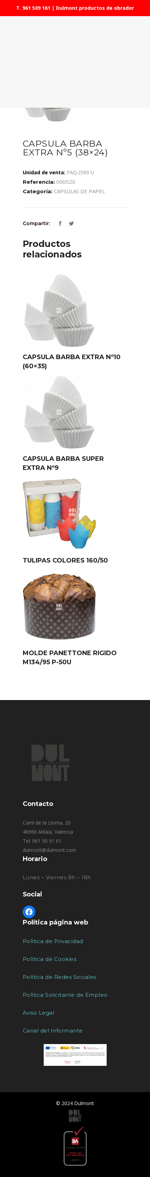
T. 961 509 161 (33, 8)
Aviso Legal (39, 1012)
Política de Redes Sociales (59, 977)
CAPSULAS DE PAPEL (79, 191)
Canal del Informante (53, 1030)
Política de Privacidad (53, 941)
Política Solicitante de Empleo (65, 994)
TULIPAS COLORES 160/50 (65, 560)
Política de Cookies (50, 959)
